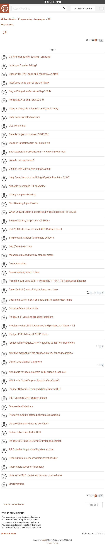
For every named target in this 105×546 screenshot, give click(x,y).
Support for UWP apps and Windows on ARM (33, 74)
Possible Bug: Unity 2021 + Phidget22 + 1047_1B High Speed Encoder (47, 280)
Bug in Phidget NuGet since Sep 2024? (30, 91)
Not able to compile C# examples (27, 186)
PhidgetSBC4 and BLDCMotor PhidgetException (35, 440)
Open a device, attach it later (24, 272)
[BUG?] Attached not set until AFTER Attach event (35, 229)
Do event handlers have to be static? (29, 423)
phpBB (44, 540)
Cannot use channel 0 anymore (25, 361)
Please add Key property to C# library (29, 220)
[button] (101, 40)
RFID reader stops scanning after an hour (31, 449)
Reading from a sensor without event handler (33, 458)
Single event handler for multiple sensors (31, 237)
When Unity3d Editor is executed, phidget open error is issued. (43, 211)
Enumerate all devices (21, 406)
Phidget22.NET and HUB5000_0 (26, 99)
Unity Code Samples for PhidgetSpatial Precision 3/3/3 (39, 177)
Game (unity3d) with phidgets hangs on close (33, 289)
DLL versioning (17, 125)
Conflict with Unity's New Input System (30, 168)
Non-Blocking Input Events (23, 203)
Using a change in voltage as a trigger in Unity (33, 108)
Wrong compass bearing (22, 194)
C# (4, 32)
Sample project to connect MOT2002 (29, 134)
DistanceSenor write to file (23, 308)
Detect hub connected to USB (25, 432)
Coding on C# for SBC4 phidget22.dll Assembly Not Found (40, 299)
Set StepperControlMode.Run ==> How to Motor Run (37, 151)
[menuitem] (49, 543)
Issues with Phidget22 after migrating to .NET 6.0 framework (42, 342)
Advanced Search (83, 8)
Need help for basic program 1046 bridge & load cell (37, 371)
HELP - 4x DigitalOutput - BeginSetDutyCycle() (34, 380)
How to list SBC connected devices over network (35, 475)
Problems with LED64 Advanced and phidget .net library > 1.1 (42, 325)
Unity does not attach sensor (24, 117)
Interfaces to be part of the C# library (29, 82)
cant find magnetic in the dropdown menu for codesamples (41, 353)
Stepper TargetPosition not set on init (29, 142)
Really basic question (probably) (26, 466)
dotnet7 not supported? (21, 160)
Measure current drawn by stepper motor (31, 254)
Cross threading (17, 263)
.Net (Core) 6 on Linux (20, 246)
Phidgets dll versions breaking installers (31, 316)
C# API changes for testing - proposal (30, 56)
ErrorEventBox (16, 483)
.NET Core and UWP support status (28, 397)
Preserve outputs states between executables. (34, 414)
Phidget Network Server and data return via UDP (35, 389)
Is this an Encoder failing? (23, 65)
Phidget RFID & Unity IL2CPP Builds (28, 334)
